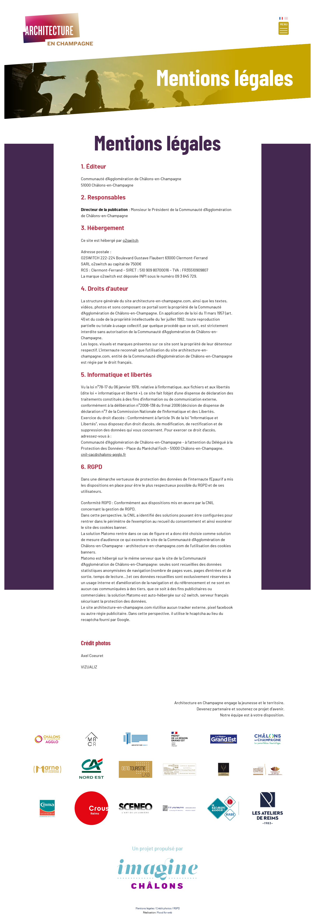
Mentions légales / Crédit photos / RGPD (158, 908)
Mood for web (164, 912)
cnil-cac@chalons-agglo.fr (103, 455)
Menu (283, 28)
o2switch (130, 241)
